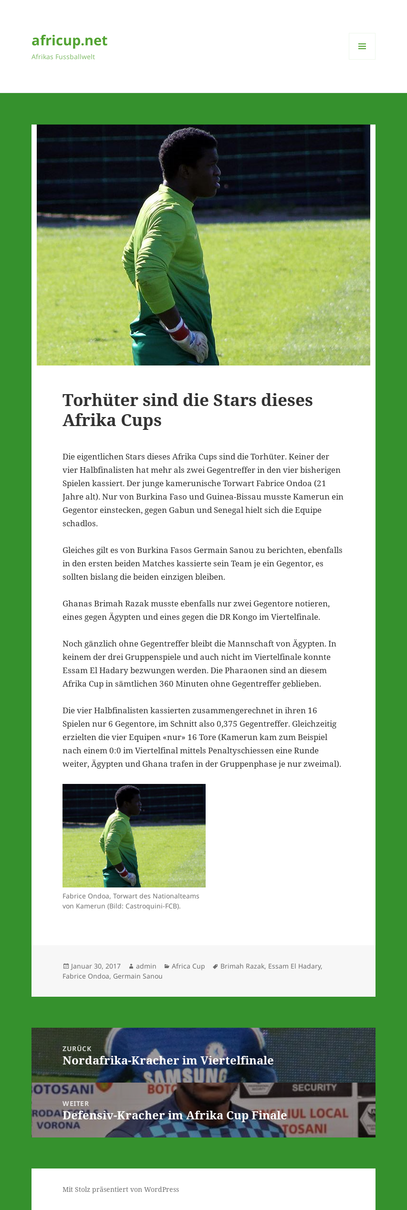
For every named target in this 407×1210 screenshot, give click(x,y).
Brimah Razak (242, 965)
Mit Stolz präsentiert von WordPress (121, 1189)
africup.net (69, 40)
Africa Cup (188, 965)
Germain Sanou (138, 976)
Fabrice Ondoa (86, 976)
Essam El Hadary (294, 965)
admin (146, 965)
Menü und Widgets (362, 59)
